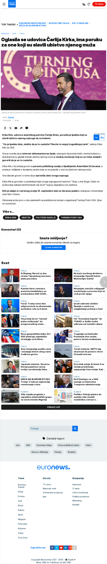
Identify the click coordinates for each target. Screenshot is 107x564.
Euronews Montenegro (32, 23)
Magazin (22, 520)
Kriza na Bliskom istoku (32, 26)
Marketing (77, 508)
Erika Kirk (10, 224)
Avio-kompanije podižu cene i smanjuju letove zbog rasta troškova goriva (36, 359)
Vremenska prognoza (53, 499)
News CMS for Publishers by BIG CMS (53, 560)
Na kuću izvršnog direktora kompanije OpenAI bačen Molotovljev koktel (88, 283)
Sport (20, 516)
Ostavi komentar (53, 255)
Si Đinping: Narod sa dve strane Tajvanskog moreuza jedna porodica (36, 283)
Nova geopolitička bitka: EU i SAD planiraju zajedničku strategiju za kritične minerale (36, 344)
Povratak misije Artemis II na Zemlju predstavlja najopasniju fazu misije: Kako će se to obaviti (89, 374)
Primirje (58, 459)
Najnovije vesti (49, 495)
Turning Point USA (71, 224)
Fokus (22, 33)
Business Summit (25, 491)
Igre (44, 503)
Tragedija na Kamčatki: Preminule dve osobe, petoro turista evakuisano (87, 344)
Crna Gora (22, 536)
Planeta (24, 399)
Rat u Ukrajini (80, 23)
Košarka (71, 459)
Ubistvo (26, 224)
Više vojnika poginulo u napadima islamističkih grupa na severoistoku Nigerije (36, 404)
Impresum (76, 491)
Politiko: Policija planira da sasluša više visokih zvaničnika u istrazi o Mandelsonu (87, 404)
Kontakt (75, 512)
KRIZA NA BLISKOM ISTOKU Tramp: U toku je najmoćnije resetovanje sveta (35, 389)
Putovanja (22, 524)
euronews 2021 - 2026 (52, 557)
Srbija (20, 495)
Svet (14, 33)
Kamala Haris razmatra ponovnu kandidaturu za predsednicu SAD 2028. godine (33, 298)
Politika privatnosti (80, 503)
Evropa (21, 499)
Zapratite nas (39, 546)
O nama (75, 495)
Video (21, 532)
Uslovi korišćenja (80, 499)
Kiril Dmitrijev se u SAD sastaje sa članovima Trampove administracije (87, 389)
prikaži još (53, 414)
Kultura (21, 512)
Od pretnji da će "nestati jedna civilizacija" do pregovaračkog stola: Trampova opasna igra (34, 328)
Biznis (20, 508)
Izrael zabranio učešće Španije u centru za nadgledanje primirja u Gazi (88, 313)
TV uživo (47, 491)
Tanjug (11, 124)
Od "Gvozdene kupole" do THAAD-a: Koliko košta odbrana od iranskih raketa (88, 328)
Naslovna (5, 33)
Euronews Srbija (44, 452)
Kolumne (22, 528)
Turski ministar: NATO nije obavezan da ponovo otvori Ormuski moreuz (88, 359)
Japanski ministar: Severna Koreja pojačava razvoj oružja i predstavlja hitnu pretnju (35, 374)
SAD (28, 452)
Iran (18, 452)
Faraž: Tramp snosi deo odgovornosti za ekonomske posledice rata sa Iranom (36, 313)
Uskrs (88, 452)
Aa (96, 145)
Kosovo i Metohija (59, 23)
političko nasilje (46, 224)
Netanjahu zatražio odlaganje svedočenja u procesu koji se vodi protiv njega (89, 298)
